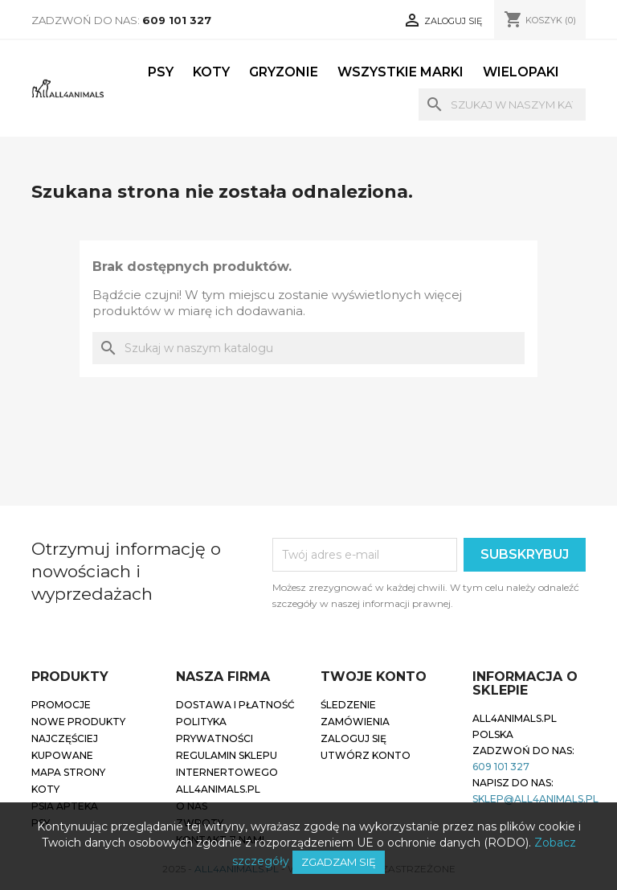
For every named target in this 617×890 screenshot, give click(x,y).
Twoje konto (374, 676)
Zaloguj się (353, 738)
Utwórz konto (366, 755)
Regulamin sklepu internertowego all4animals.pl (227, 772)
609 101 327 (176, 20)
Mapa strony (68, 772)
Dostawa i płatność (235, 705)
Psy (161, 72)
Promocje (61, 705)
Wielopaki (521, 72)
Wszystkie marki (400, 72)
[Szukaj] (502, 104)
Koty (211, 72)
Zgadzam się (338, 861)
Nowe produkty (78, 722)
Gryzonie (283, 72)
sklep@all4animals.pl (535, 799)
